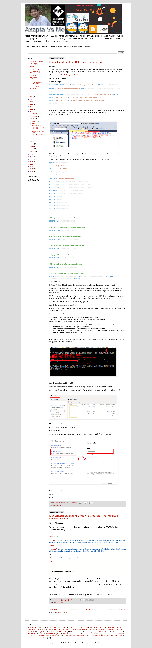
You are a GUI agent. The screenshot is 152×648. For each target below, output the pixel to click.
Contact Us (45, 46)
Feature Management (90, 632)
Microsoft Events (76, 633)
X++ (45, 638)
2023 (31, 104)
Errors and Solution (59, 602)
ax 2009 (62, 627)
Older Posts (122, 609)
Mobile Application (86, 633)
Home (28, 46)
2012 (31, 171)
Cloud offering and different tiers (71, 75)
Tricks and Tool (111, 635)
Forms (99, 632)
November (34, 116)
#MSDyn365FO (58, 505)
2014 (31, 166)
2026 (31, 97)
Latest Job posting (56, 46)
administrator (51, 627)
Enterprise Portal (42, 632)
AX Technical (109, 627)
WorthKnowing (37, 638)
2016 (31, 161)
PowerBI (117, 633)
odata (103, 633)
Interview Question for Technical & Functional (77, 46)
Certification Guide (33, 629)
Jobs (40, 634)
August (33, 123)
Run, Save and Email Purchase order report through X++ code (36, 71)
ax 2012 (71, 627)
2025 (31, 99)
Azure (120, 627)
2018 (31, 156)
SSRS (91, 635)
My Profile (96, 634)
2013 (31, 169)
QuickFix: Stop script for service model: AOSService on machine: (37, 77)
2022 (31, 106)
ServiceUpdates (68, 635)
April (32, 146)
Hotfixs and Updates (117, 632)
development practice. (61, 629)
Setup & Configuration (80, 635)
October (33, 118)
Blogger (100, 643)
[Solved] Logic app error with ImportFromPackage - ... (38, 133)
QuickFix (33, 635)
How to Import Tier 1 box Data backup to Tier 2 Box (75, 62)
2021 (31, 109)
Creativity (49, 629)
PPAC (122, 633)
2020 (31, 111)
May (32, 144)
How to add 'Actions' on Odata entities (36, 87)
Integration (31, 634)
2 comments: (74, 502)
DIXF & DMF (86, 629)
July (32, 139)
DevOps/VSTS (76, 629)
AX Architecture (83, 627)
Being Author (36, 46)
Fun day (107, 632)
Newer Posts (53, 609)
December (34, 113)
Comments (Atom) (62, 612)
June (33, 141)
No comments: (75, 600)
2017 (31, 159)
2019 (31, 154)
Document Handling (100, 629)
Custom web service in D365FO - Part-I (36, 83)
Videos (29, 638)
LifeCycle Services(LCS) (53, 634)
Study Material (99, 635)
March (33, 148)
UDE (121, 635)
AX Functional (96, 627)
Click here (64, 491)
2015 (31, 164)
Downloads (111, 629)
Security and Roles (57, 635)
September (34, 121)
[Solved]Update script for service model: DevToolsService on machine (36, 64)
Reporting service (44, 635)
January (33, 151)
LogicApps (65, 634)
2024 (31, 101)
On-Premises (110, 633)
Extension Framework (77, 632)
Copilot (43, 629)
